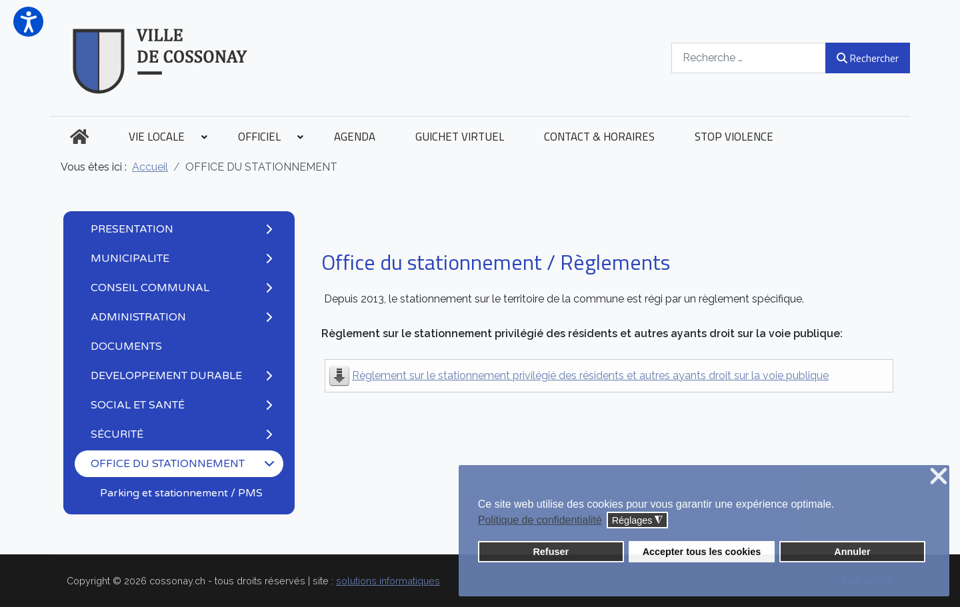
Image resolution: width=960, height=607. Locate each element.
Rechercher (868, 58)
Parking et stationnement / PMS (181, 493)
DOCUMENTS (126, 346)
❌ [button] (938, 476)
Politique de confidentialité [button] (540, 520)
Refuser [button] (551, 551)
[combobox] (748, 58)
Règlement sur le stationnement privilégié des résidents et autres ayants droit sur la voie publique (590, 375)
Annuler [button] (852, 551)
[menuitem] (79, 137)
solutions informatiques (388, 580)
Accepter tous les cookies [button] (702, 551)
